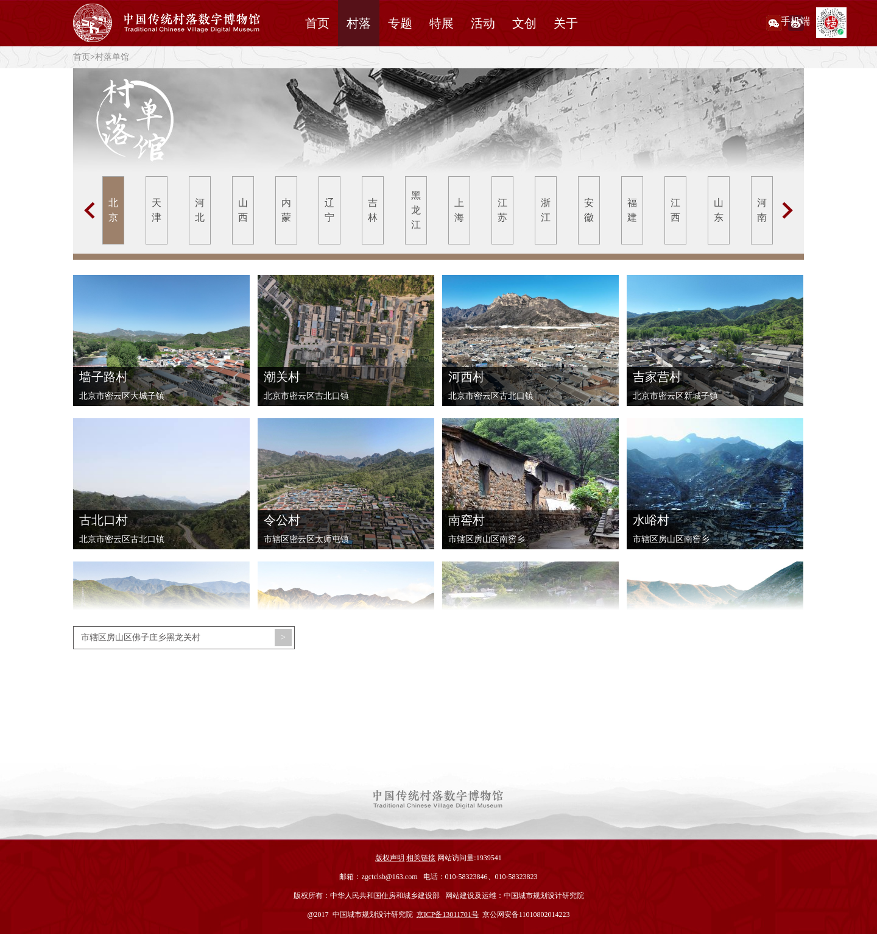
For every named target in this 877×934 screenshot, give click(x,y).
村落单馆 (112, 57)
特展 (441, 23)
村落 (359, 23)
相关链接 (420, 858)
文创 (524, 23)
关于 (566, 23)
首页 (317, 23)
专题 (400, 23)
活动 (483, 23)
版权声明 (389, 858)
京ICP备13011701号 (448, 914)
